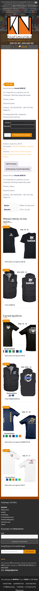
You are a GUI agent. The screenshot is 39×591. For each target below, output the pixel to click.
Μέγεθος (7, 123)
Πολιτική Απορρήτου (7, 516)
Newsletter (4, 504)
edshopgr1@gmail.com (11, 566)
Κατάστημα (4, 511)
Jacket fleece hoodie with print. (20, 148)
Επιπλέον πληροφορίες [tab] (18, 165)
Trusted (26, 576)
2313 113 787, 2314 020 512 (19, 43)
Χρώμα (7, 119)
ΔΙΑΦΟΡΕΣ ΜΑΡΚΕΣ (19, 143)
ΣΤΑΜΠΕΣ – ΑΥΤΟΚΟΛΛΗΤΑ (26, 583)
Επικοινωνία (5, 506)
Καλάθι (3, 509)
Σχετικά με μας (5, 518)
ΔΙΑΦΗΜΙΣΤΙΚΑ (18, 580)
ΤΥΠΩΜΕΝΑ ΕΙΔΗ (9, 583)
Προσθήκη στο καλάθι (21, 131)
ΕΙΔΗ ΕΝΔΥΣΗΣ (31, 580)
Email (2, 530)
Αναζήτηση (30, 548)
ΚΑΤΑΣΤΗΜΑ (7, 580)
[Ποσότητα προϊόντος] (7, 131)
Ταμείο (3, 521)
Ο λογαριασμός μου (7, 513)
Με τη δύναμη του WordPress (10, 576)
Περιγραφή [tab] (11, 160)
